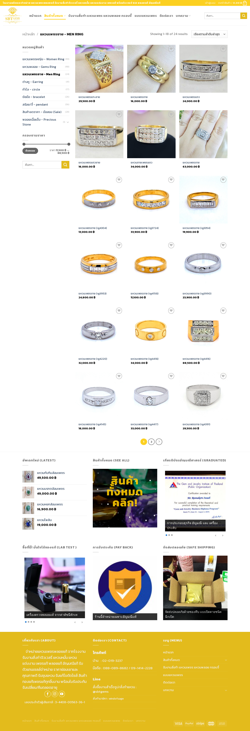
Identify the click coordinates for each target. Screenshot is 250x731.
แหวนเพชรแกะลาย (89, 97)
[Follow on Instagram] (55, 694)
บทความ (183, 15)
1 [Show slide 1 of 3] (166, 534)
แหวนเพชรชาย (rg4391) (196, 424)
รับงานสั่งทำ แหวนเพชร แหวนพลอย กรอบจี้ (100, 15)
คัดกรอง (30, 151)
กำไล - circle (31, 89)
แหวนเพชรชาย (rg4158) (144, 293)
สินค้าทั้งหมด (55, 15)
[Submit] (243, 16)
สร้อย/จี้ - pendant (35, 104)
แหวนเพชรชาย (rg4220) (93, 359)
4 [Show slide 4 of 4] (34, 621)
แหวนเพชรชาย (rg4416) (196, 359)
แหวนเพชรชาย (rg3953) (92, 293)
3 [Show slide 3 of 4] (31, 621)
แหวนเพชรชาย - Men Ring (41, 74)
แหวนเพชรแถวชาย (89, 162)
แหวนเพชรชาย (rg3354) (196, 228)
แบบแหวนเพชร (146, 15)
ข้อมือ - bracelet (33, 96)
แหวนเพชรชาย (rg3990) (197, 293)
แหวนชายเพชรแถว (141, 162)
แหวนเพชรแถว (191, 97)
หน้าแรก (35, 15)
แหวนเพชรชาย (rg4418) (144, 359)
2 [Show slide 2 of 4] (28, 621)
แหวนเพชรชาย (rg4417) (144, 424)
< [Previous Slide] (216, 535)
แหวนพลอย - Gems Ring (39, 66)
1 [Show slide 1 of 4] (26, 621)
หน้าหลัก (28, 34)
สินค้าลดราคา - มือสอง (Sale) (41, 112)
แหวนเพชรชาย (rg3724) (145, 228)
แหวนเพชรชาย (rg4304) (93, 228)
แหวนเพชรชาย (139, 97)
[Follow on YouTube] (62, 694)
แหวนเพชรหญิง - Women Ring (43, 59)
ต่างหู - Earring (32, 81)
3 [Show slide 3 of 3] (172, 534)
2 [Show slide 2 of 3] (169, 534)
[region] (195, 504)
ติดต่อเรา (166, 15)
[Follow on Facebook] (47, 694)
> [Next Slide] (223, 535)
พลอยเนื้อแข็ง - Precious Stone (39, 122)
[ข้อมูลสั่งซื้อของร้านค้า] (209, 34)
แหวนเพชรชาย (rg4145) (92, 424)
